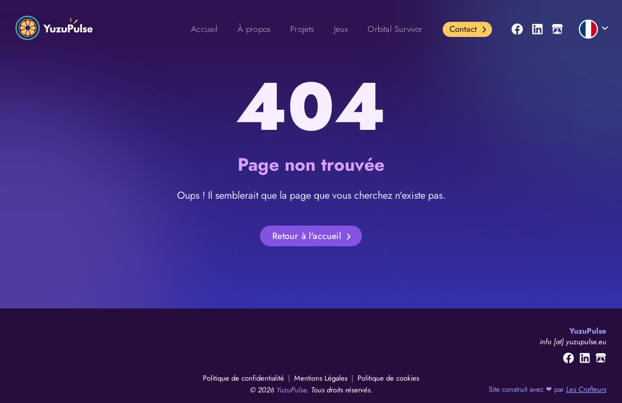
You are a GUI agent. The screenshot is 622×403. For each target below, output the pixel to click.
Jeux (341, 29)
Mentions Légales (322, 378)
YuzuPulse (291, 390)
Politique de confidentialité (244, 378)
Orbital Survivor (395, 29)
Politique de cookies (388, 378)
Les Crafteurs (586, 389)
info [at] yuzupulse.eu (573, 341)
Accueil (204, 29)
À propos (254, 29)
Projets (302, 29)
